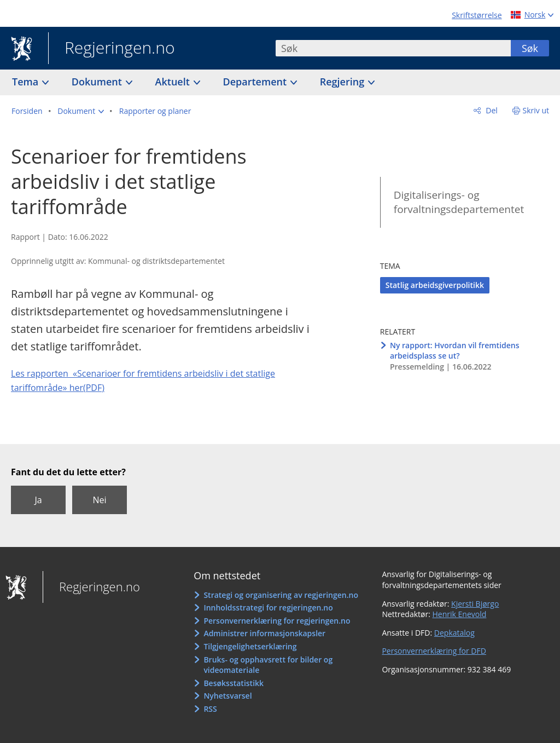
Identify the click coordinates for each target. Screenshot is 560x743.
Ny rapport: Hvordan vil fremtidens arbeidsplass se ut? (455, 350)
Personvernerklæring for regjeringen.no (276, 620)
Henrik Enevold (460, 614)
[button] (80, 111)
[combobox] (393, 48)
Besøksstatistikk (233, 683)
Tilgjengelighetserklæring (249, 646)
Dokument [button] (98, 81)
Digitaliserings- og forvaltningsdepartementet (459, 202)
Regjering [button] (343, 81)
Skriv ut (536, 110)
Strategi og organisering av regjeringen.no (280, 595)
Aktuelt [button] (173, 81)
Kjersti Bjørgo (475, 603)
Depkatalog (454, 632)
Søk (530, 48)
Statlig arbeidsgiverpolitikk (435, 285)
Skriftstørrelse (476, 15)
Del (491, 110)
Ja (38, 500)
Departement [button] (256, 81)
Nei (99, 500)
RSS (210, 709)
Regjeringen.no (111, 48)
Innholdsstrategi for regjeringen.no (267, 607)
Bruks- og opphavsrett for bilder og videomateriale (267, 665)
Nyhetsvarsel (227, 695)
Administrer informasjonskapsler (264, 633)
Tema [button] (26, 81)
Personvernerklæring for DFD (434, 651)
